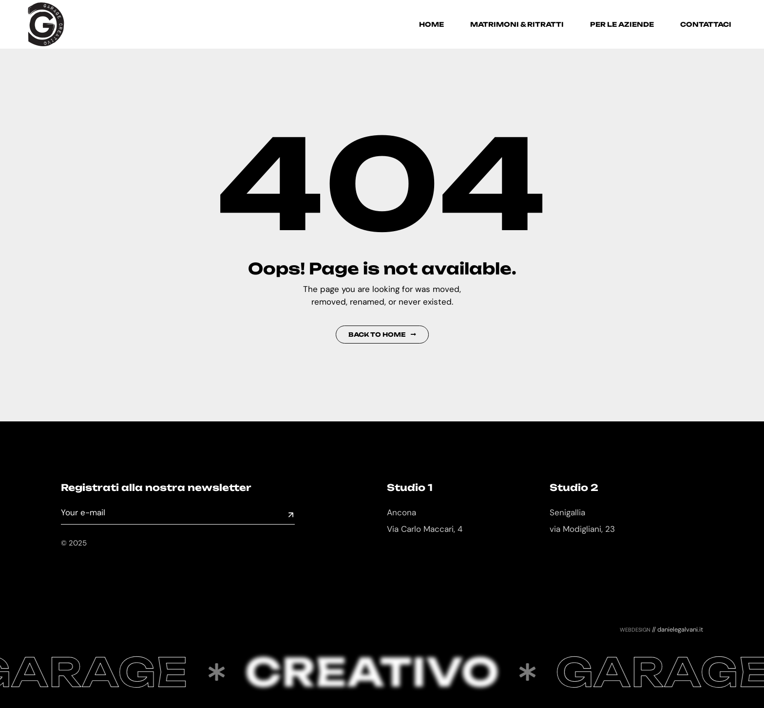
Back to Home (382, 334)
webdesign (635, 629)
